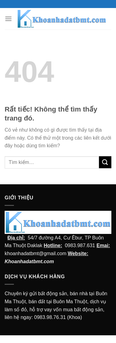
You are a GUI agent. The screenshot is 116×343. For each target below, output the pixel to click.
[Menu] (8, 18)
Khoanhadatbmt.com (29, 261)
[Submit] (105, 162)
